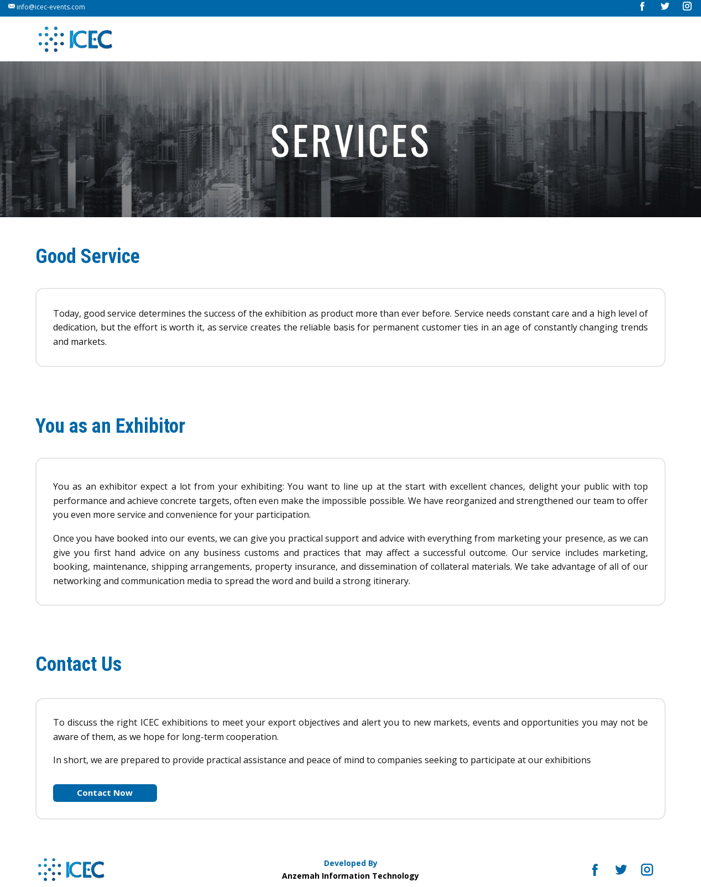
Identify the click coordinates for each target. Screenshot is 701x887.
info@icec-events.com (46, 7)
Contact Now (105, 792)
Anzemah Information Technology (350, 875)
